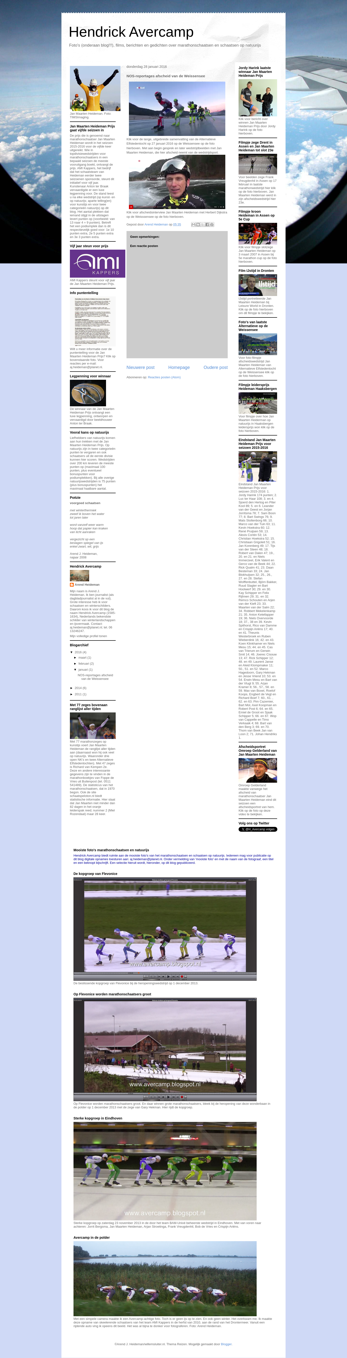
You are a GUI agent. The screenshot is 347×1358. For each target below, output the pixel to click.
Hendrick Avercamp (131, 32)
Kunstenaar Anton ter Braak (89, 186)
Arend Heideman (87, 584)
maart (83, 657)
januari (84, 669)
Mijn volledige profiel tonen (88, 636)
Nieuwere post (140, 367)
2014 (79, 688)
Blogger (226, 1344)
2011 (79, 694)
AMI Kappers (86, 168)
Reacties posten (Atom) (164, 377)
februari (84, 663)
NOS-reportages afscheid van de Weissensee (95, 677)
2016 (79, 652)
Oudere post (216, 367)
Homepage (179, 367)
